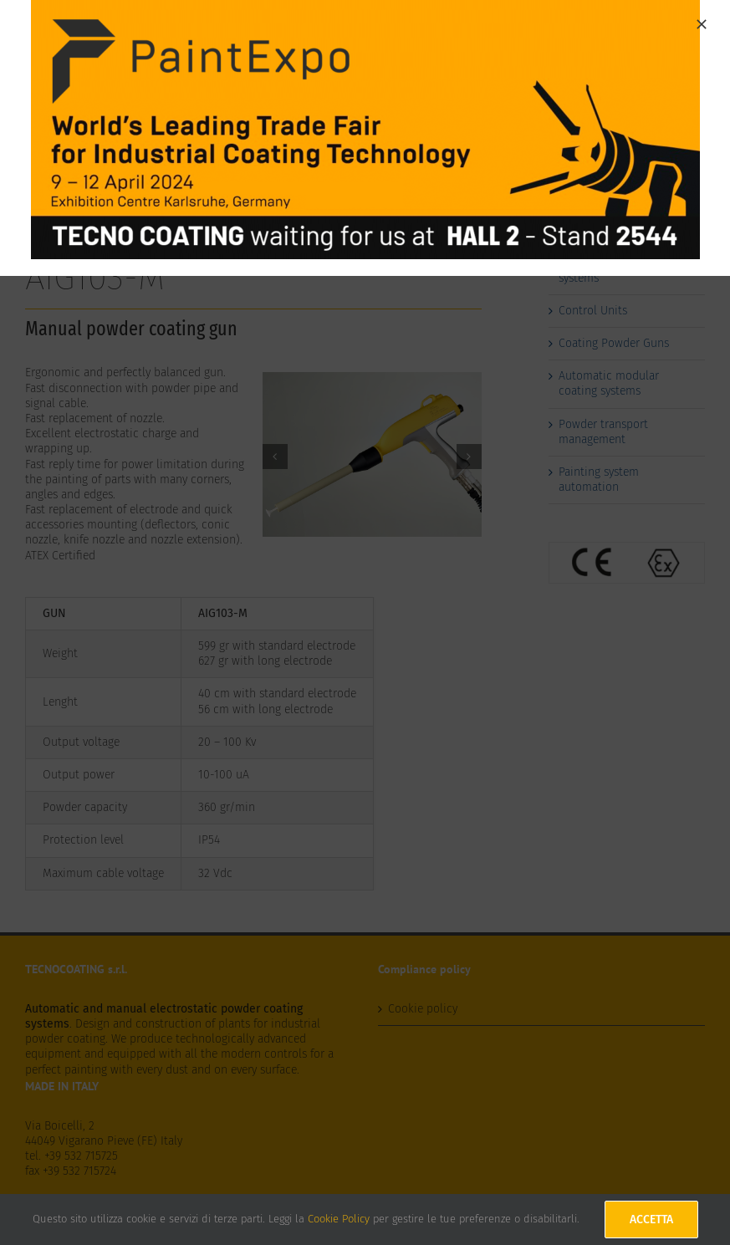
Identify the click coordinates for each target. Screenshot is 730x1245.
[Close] (701, 24)
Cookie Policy (339, 1218)
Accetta (651, 1219)
